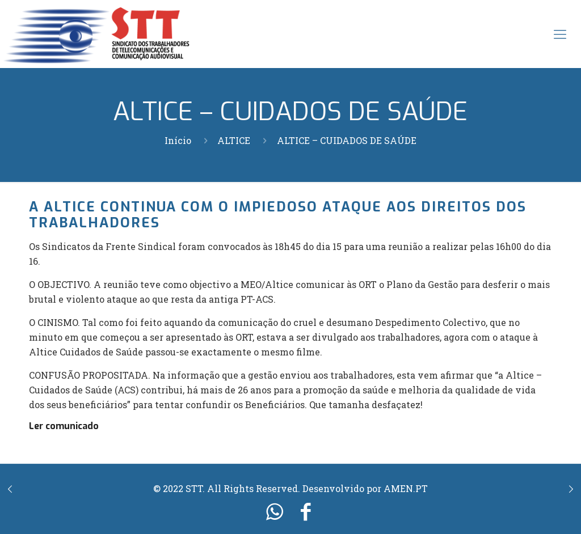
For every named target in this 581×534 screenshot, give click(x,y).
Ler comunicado (64, 426)
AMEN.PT (406, 488)
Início (178, 140)
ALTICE (233, 140)
